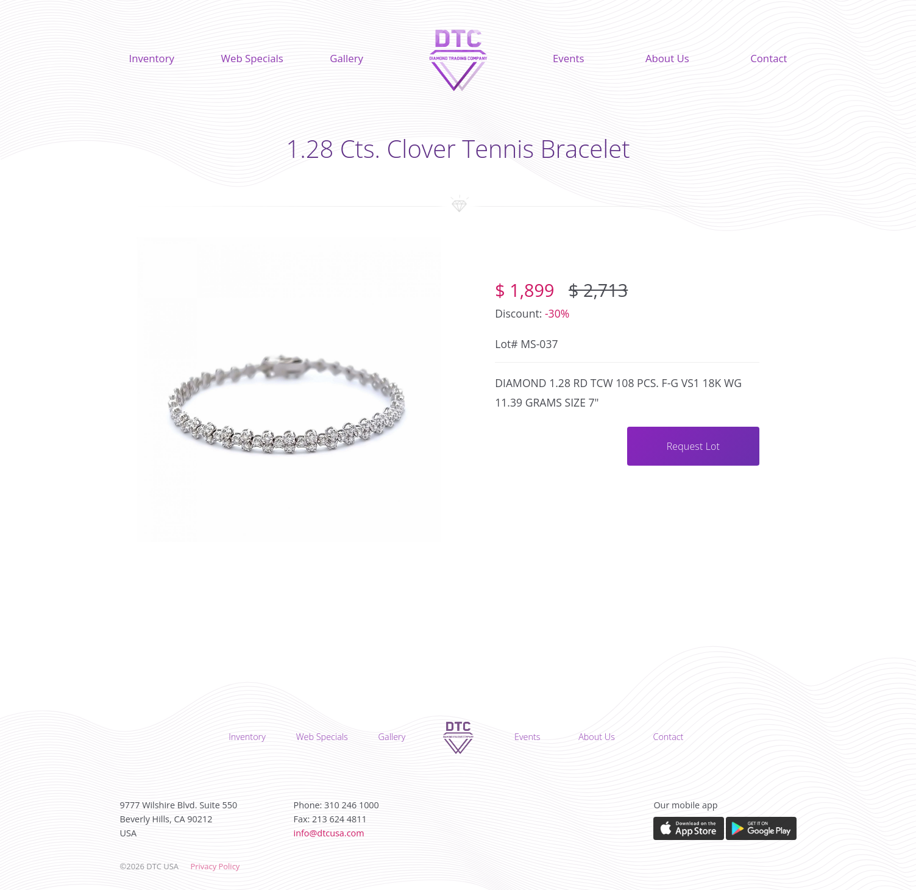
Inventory (151, 58)
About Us (667, 58)
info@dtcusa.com (329, 833)
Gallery (346, 58)
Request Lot (693, 446)
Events (568, 58)
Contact (768, 58)
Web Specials (252, 58)
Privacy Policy (215, 866)
